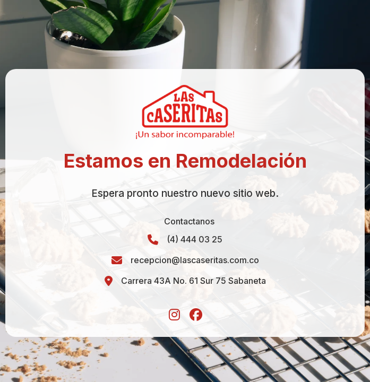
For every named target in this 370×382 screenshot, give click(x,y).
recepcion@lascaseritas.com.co (195, 260)
